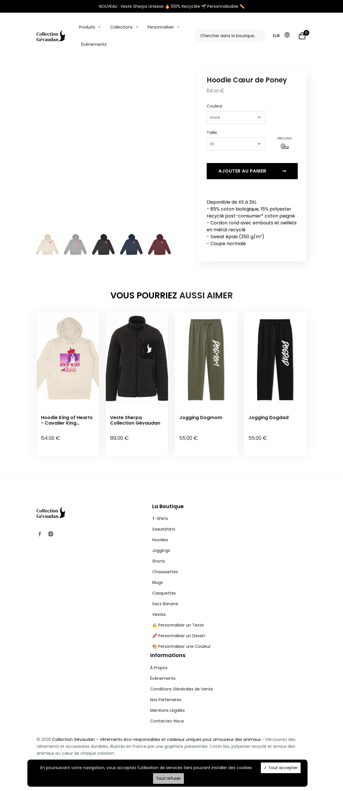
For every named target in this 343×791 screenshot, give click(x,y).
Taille (212, 132)
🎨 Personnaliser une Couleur (181, 641)
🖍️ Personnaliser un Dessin (178, 630)
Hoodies (160, 534)
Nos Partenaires (165, 694)
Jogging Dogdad (268, 419)
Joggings (161, 545)
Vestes (159, 609)
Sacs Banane (165, 598)
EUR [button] (276, 36)
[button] (288, 35)
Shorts (158, 555)
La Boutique (168, 500)
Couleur (215, 106)
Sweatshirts (163, 523)
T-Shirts (160, 513)
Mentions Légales (167, 704)
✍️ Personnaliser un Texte (178, 619)
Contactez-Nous (167, 715)
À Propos (158, 662)
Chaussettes (165, 566)
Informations (167, 649)
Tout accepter (281, 768)
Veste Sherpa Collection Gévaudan (135, 422)
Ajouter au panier (252, 173)
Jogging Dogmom (200, 419)
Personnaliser (161, 27)
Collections (121, 27)
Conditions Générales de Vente (181, 683)
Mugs (157, 577)
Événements (94, 44)
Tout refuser (168, 778)
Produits (87, 27)
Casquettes (164, 587)
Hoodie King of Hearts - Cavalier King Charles (67, 422)
